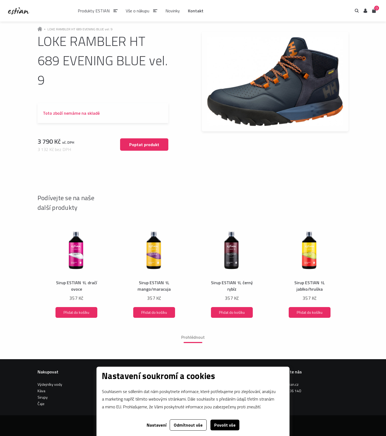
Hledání (357, 11)
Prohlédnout (193, 337)
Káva (41, 391)
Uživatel (365, 11)
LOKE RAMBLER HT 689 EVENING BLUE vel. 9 (80, 29)
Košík (374, 10)
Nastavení (156, 425)
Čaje (41, 403)
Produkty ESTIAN (94, 11)
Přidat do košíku (76, 312)
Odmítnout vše (188, 425)
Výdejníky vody (50, 384)
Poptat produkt (144, 144)
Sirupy (43, 397)
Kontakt (195, 11)
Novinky (172, 11)
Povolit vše (225, 425)
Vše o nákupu (137, 11)
